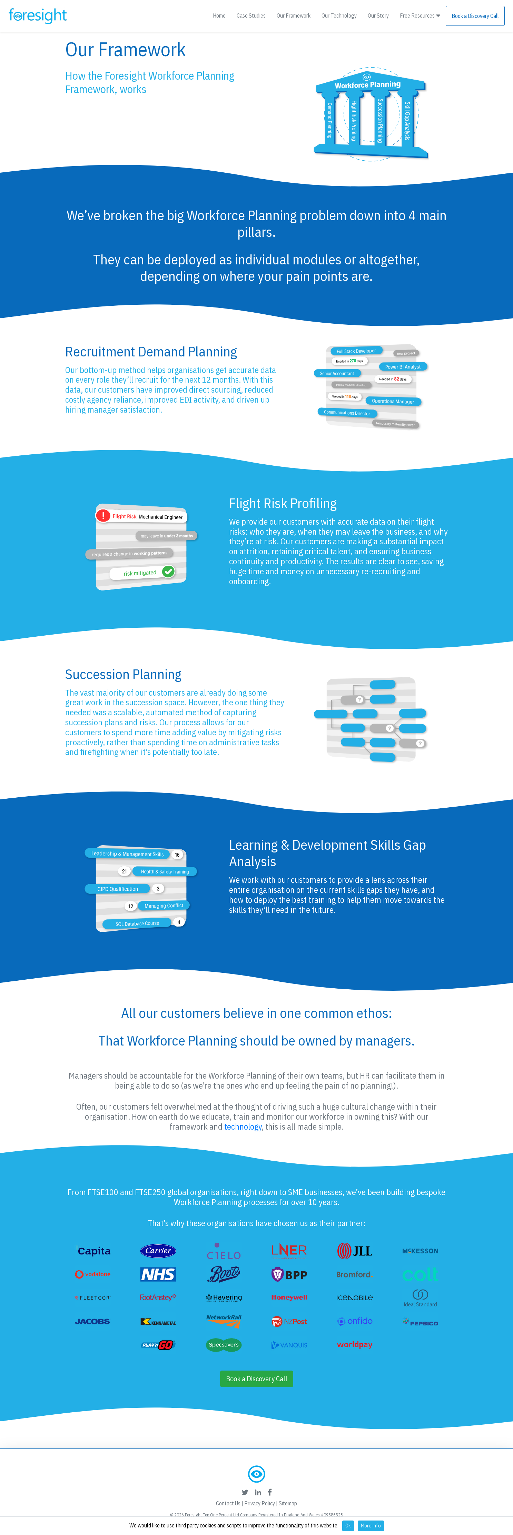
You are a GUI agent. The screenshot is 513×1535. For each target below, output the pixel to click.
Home (219, 15)
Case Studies (251, 15)
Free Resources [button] (420, 15)
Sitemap (288, 1503)
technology (243, 1126)
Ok (348, 1526)
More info (371, 1526)
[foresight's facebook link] (270, 1492)
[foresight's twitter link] (244, 1492)
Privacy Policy (259, 1503)
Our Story (378, 15)
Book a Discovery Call (475, 15)
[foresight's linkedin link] (258, 1492)
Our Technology (339, 15)
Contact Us (228, 1503)
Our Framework (293, 15)
